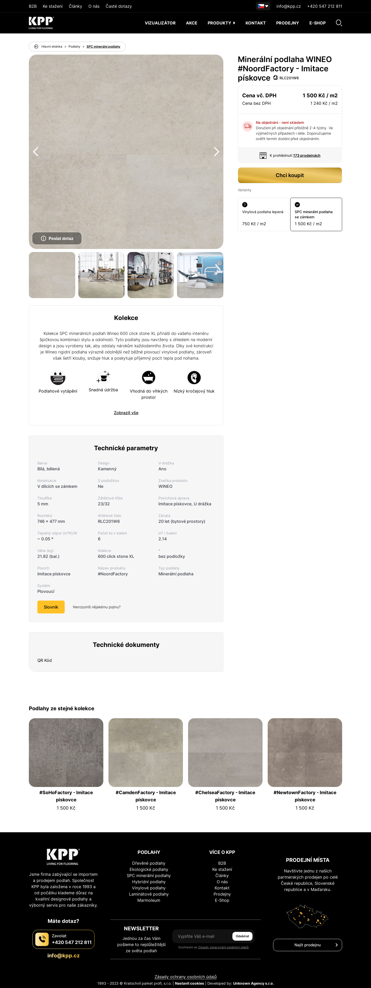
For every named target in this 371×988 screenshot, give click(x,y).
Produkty (221, 22)
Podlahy (74, 46)
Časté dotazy (119, 6)
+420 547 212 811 (324, 6)
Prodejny (287, 22)
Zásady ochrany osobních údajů (186, 976)
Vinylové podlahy (149, 887)
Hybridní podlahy (149, 881)
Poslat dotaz (56, 238)
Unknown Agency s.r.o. (253, 983)
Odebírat (242, 936)
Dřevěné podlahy (148, 863)
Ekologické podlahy (149, 869)
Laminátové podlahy (149, 894)
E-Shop (222, 900)
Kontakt (256, 22)
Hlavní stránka (51, 46)
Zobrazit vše (126, 412)
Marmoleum (148, 900)
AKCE (191, 22)
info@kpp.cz (288, 6)
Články (75, 6)
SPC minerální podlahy (103, 46)
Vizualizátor (160, 22)
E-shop (317, 22)
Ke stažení (53, 6)
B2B (33, 6)
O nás (93, 6)
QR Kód (44, 660)
